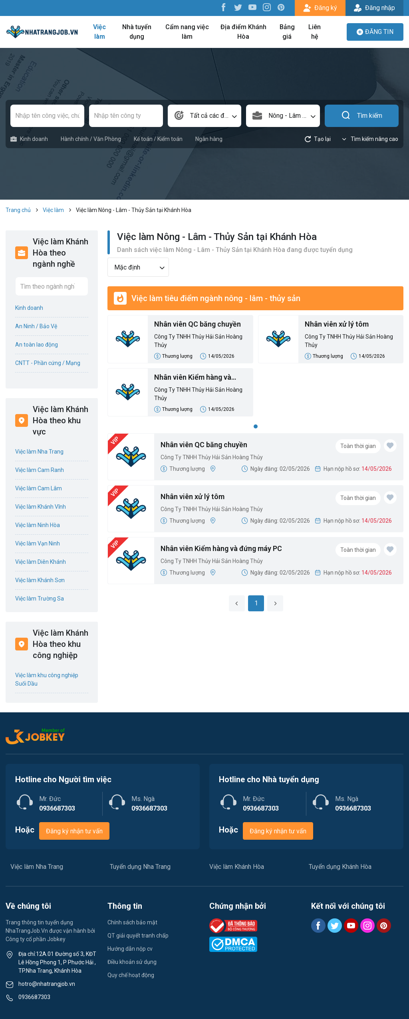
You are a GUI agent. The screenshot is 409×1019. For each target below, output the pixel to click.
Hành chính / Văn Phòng (91, 139)
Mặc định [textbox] (127, 267)
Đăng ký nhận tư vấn (74, 831)
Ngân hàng (208, 139)
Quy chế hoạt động (130, 975)
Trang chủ (18, 210)
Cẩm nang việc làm (187, 31)
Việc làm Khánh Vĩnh (40, 507)
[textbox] (205, 116)
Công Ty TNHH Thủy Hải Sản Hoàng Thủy (198, 340)
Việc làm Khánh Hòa (236, 866)
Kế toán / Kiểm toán (158, 139)
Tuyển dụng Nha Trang (140, 866)
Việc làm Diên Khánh (40, 562)
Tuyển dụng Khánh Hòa (340, 866)
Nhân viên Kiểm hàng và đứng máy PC (192, 378)
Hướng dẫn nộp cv (130, 949)
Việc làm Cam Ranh (39, 470)
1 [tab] (256, 426)
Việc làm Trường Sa (39, 598)
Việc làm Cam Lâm (38, 488)
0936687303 (34, 997)
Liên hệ (314, 31)
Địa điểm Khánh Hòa (243, 31)
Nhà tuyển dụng (136, 31)
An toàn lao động (36, 344)
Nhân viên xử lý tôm (337, 324)
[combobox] (205, 116)
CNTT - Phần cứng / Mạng (47, 363)
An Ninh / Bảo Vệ (36, 326)
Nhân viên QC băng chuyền (197, 324)
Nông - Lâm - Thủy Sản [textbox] (294, 115)
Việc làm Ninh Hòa (37, 525)
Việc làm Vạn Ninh (37, 543)
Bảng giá (287, 31)
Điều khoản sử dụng (132, 962)
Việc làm (99, 31)
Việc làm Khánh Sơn (40, 580)
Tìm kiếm (361, 115)
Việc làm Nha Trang (39, 451)
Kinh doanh (29, 139)
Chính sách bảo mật (132, 922)
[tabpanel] (255, 368)
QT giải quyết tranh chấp (138, 935)
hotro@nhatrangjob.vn (46, 984)
